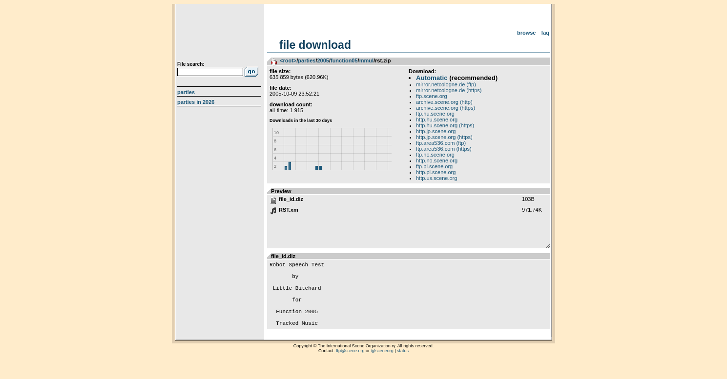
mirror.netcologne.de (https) (449, 90)
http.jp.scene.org (436, 131)
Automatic (431, 77)
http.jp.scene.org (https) (444, 137)
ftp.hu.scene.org (435, 114)
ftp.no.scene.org (435, 155)
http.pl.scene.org (436, 172)
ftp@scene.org (350, 366)
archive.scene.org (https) (445, 108)
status (403, 366)
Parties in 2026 (195, 102)
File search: (191, 64)
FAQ (545, 33)
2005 (323, 60)
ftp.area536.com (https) (444, 149)
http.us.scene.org (436, 178)
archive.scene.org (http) (444, 102)
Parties (186, 92)
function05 (344, 60)
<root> (288, 60)
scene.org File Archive (220, 34)
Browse (526, 33)
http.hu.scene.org (436, 119)
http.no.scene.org (436, 160)
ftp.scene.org (431, 96)
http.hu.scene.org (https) (445, 125)
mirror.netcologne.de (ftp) (446, 84)
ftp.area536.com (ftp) (441, 143)
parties (306, 60)
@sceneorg (382, 366)
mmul (366, 60)
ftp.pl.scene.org (434, 166)
